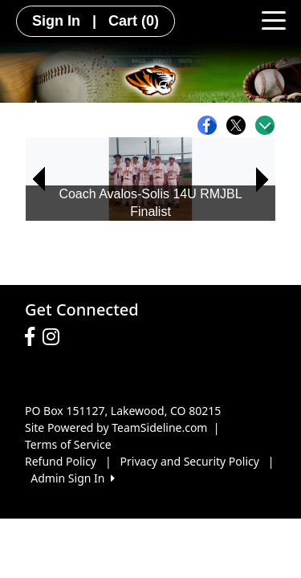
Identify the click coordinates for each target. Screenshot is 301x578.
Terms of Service (68, 444)
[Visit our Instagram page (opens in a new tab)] (55, 337)
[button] (38, 179)
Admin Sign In (72, 478)
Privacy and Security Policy (189, 461)
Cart (133, 21)
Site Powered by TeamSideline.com (116, 427)
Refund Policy (60, 461)
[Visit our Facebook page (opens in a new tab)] (34, 337)
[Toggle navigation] (273, 19)
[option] (150, 179)
